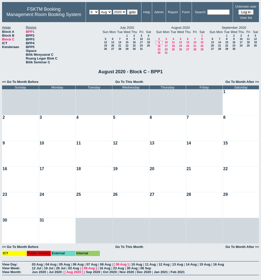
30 (134, 49)
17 (141, 42)
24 (141, 45)
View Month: (11, 272)
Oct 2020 (110, 272)
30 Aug (132, 268)
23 (134, 45)
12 (105, 42)
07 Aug (91, 264)
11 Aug (150, 264)
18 (148, 42)
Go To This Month (129, 82)
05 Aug (64, 264)
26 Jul (61, 268)
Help (146, 12)
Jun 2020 (39, 272)
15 (127, 42)
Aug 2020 (74, 272)
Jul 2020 (55, 272)
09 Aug (121, 264)
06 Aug (78, 264)
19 (105, 45)
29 (127, 49)
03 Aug (37, 264)
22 (127, 45)
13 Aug (177, 264)
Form (186, 12)
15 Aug (205, 264)
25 (148, 45)
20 (112, 45)
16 (134, 42)
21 (119, 45)
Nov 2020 (127, 272)
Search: (200, 12)
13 (112, 42)
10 (141, 39)
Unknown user (245, 6)
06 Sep (145, 268)
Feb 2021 (178, 272)
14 (119, 42)
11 (148, 39)
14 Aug (191, 264)
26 (105, 49)
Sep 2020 (93, 272)
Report (173, 12)
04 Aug (50, 264)
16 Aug (218, 264)
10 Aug (136, 264)
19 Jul (48, 268)
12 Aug (164, 264)
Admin (159, 12)
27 (112, 49)
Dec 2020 (144, 272)
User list (246, 18)
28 (119, 49)
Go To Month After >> (242, 82)
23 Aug (118, 268)
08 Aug (105, 264)
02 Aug (73, 268)
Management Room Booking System (43, 14)
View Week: (11, 268)
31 (141, 49)
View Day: (10, 264)
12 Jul (36, 268)
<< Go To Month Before (20, 82)
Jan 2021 (161, 272)
